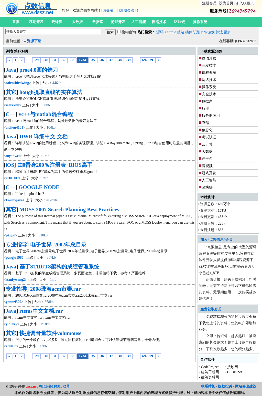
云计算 (56, 22)
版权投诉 (225, 386)
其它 (11, 92)
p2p (204, 32)
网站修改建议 (245, 386)
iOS (10, 165)
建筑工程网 (210, 372)
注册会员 (209, 3)
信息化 (207, 130)
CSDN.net (234, 372)
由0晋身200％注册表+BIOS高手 (54, 165)
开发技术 (209, 65)
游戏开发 (118, 22)
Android (170, 32)
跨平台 (207, 159)
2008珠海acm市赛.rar (55, 289)
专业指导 (16, 245)
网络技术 (159, 22)
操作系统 (200, 22)
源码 (159, 32)
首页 (15, 22)
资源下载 (34, 41)
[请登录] (107, 10)
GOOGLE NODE (39, 187)
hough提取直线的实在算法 (50, 92)
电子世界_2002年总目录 (58, 245)
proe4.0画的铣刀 (38, 70)
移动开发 (36, 22)
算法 (219, 32)
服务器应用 (211, 116)
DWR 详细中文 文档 (43, 136)
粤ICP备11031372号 (54, 386)
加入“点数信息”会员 (216, 240)
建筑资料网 (210, 377)
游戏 (211, 32)
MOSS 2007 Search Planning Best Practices (69, 209)
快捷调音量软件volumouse (50, 333)
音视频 (207, 166)
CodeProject (210, 367)
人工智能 (139, 22)
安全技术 (209, 94)
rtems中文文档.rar (41, 311)
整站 (180, 32)
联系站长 (208, 386)
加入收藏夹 (245, 3)
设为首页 (226, 3)
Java (11, 70)
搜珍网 (232, 367)
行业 (205, 108)
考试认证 (209, 137)
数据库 (97, 22)
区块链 (179, 22)
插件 (188, 32)
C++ (11, 114)
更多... (229, 32)
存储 (205, 123)
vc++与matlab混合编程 (46, 114)
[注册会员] (127, 10)
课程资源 (209, 73)
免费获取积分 (211, 309)
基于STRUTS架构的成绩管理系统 (59, 267)
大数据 (77, 22)
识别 (196, 32)
